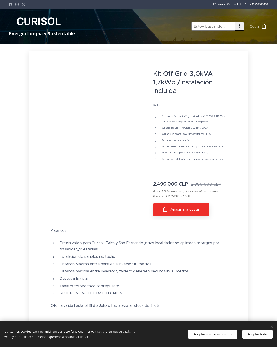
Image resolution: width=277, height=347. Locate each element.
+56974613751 (259, 4)
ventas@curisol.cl (229, 4)
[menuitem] (149, 26)
